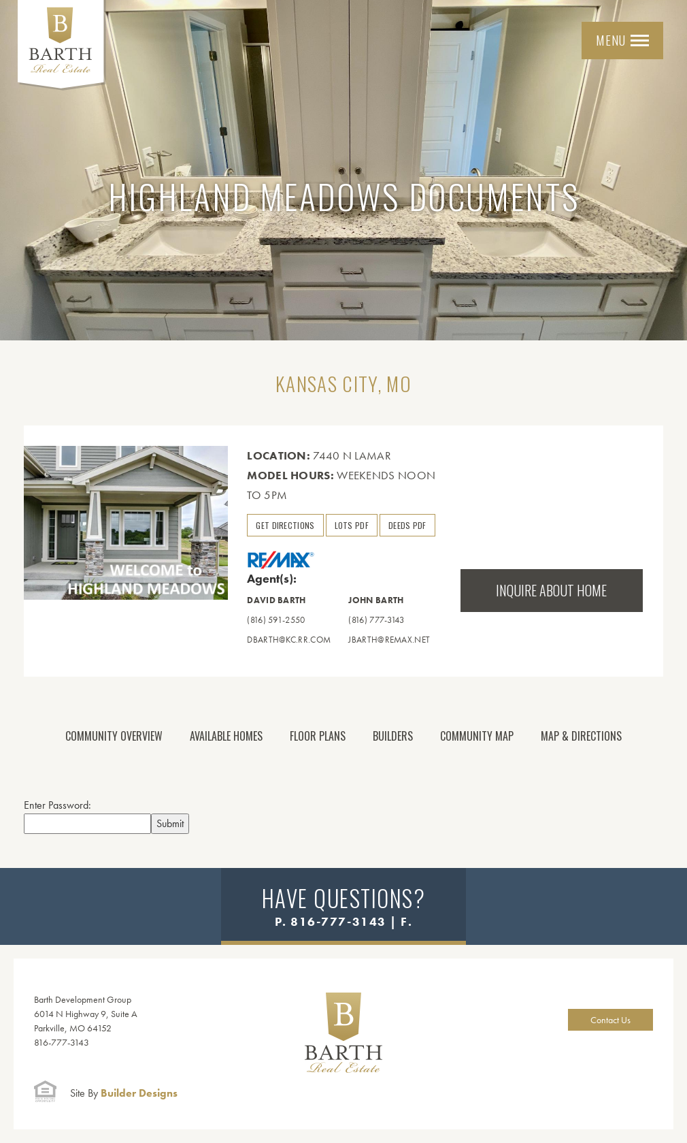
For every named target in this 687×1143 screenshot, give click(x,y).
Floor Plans (318, 736)
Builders (393, 736)
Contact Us (610, 1020)
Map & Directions (581, 736)
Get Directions (285, 525)
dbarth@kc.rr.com (289, 639)
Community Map (477, 736)
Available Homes (226, 736)
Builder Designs (124, 1093)
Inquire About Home (551, 590)
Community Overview (114, 736)
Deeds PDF (407, 525)
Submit (170, 823)
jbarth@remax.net (389, 639)
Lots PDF (352, 525)
